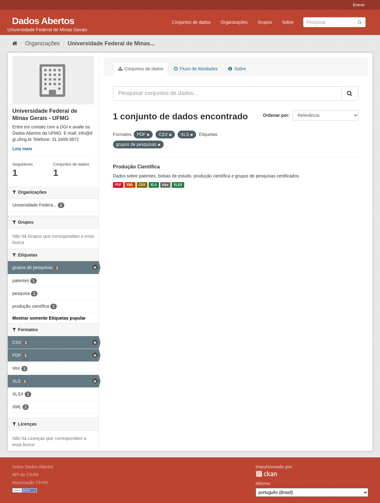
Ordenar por (275, 115)
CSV (142, 185)
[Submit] (360, 21)
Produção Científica (136, 166)
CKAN (266, 474)
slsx (165, 185)
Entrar (359, 4)
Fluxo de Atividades (196, 68)
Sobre (288, 22)
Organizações (234, 22)
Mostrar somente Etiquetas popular (49, 318)
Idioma (263, 483)
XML (129, 185)
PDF (118, 185)
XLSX (178, 185)
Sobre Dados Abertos (33, 466)
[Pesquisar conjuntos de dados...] (227, 93)
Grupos (265, 22)
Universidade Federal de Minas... (111, 43)
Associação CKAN (30, 482)
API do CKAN (25, 474)
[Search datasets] (334, 22)
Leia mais (22, 148)
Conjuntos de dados (191, 22)
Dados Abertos (43, 21)
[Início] (14, 43)
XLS (154, 185)
